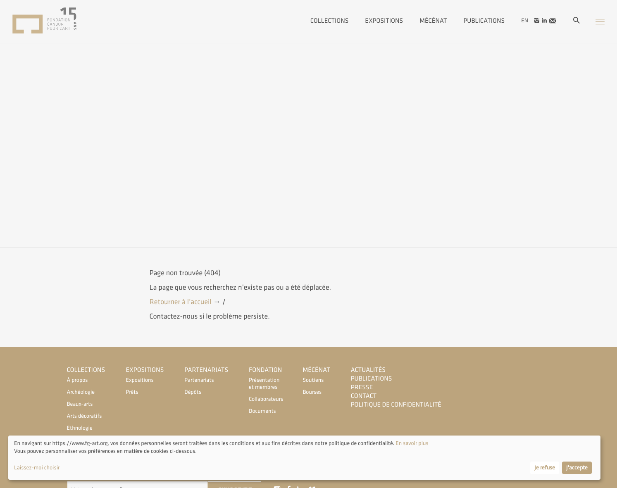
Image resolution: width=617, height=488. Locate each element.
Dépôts (192, 392)
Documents (262, 411)
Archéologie (81, 392)
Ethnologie (80, 428)
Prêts (132, 392)
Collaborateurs (265, 399)
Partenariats (206, 370)
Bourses (312, 392)
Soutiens (313, 380)
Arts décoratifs (84, 416)
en (524, 20)
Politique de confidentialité (396, 405)
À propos (77, 380)
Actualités (368, 370)
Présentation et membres (264, 384)
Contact (364, 396)
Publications (484, 20)
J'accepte (577, 467)
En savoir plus (411, 443)
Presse (362, 387)
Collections (329, 20)
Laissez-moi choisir (37, 467)
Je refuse (544, 467)
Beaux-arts (80, 404)
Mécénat (433, 20)
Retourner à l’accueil (181, 302)
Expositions (384, 20)
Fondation (265, 370)
